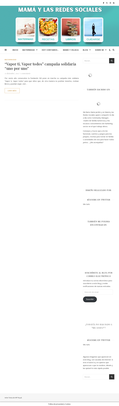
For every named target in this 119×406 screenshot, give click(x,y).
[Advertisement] (98, 164)
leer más (12, 91)
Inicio (15, 50)
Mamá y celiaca (71, 50)
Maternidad (28, 50)
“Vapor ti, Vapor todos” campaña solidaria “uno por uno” (40, 66)
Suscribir (90, 299)
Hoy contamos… (50, 50)
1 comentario (25, 73)
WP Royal (18, 398)
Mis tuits (86, 204)
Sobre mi (99, 50)
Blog (85, 50)
